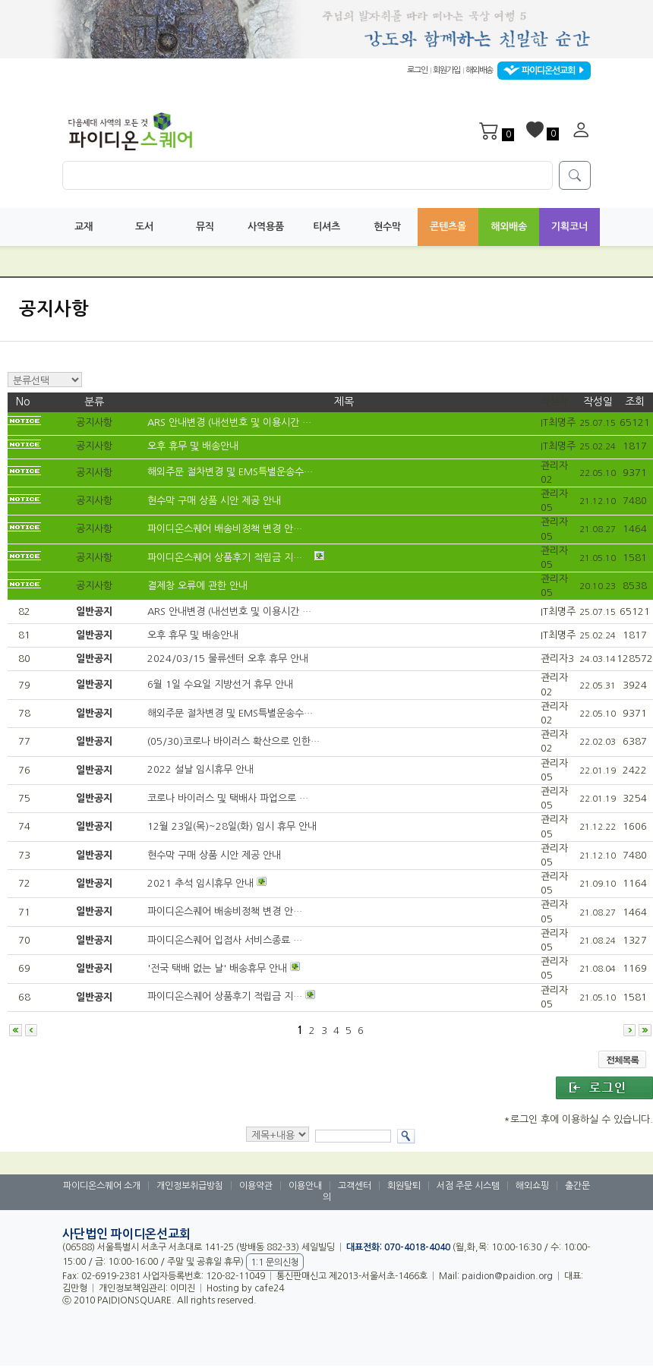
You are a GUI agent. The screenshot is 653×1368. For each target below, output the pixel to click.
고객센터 (354, 1185)
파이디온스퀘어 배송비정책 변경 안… (226, 529)
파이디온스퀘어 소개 (101, 1185)
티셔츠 (326, 227)
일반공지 (94, 611)
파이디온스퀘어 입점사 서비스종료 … (224, 940)
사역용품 (266, 227)
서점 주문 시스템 (468, 1185)
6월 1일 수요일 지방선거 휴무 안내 (220, 685)
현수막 (387, 227)
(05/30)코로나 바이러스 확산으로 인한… (233, 741)
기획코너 (569, 227)
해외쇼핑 (532, 1185)
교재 (83, 227)
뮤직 (205, 227)
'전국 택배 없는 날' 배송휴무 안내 (217, 968)
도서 (144, 227)
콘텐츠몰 (448, 227)
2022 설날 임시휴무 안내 (200, 770)
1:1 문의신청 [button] (275, 1262)
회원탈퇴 (404, 1185)
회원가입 (446, 71)
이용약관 (256, 1185)
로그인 (417, 71)
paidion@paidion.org (507, 1276)
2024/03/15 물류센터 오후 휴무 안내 (227, 659)
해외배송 (479, 71)
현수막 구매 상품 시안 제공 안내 (215, 501)
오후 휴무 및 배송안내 (194, 447)
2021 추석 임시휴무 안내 (200, 883)
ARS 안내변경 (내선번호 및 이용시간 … (230, 423)
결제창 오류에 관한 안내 (199, 586)
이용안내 (305, 1185)
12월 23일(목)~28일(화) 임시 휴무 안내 (232, 827)
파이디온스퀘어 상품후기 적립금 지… (226, 558)
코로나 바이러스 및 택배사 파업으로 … (227, 798)
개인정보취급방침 (189, 1185)
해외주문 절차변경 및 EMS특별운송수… (231, 473)
